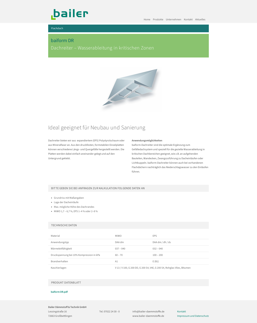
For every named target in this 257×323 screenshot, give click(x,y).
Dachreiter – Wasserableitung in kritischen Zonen (102, 47)
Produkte (158, 19)
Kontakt (188, 19)
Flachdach (57, 28)
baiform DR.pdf (59, 292)
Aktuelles (200, 19)
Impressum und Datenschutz (193, 316)
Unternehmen (173, 19)
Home (147, 19)
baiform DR (62, 40)
